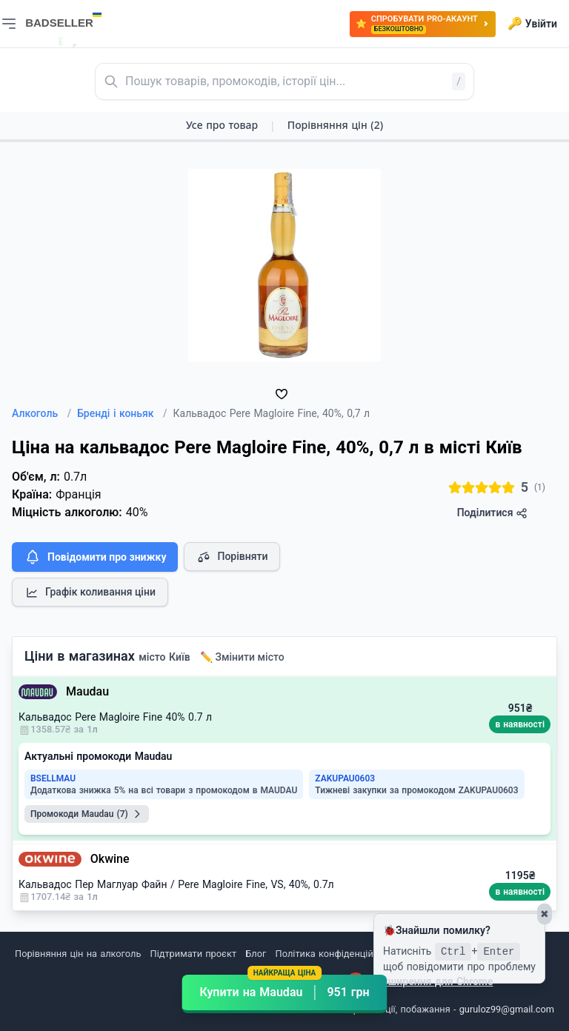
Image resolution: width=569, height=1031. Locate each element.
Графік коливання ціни (90, 592)
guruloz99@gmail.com (506, 1009)
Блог (255, 953)
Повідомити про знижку (95, 557)
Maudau (87, 691)
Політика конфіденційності (336, 953)
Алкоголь (41, 413)
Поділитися (492, 513)
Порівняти (231, 557)
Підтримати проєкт (193, 953)
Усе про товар (222, 125)
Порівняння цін (335, 125)
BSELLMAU (53, 778)
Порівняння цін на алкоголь (78, 953)
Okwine (110, 859)
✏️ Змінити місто (242, 657)
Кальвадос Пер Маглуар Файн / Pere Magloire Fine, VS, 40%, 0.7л (176, 884)
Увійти (532, 24)
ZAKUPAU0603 (345, 778)
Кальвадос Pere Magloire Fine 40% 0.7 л (115, 717)
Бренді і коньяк (122, 413)
